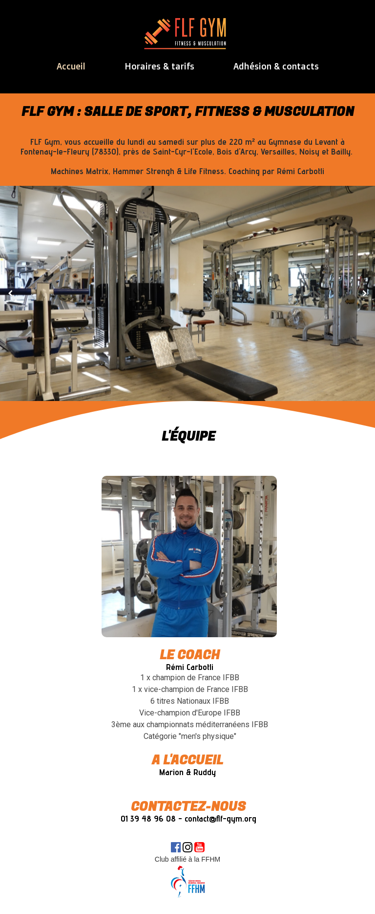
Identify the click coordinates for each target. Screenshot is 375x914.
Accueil (71, 66)
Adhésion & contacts (276, 66)
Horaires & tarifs (159, 66)
